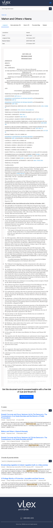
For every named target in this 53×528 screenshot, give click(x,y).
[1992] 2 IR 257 (21, 173)
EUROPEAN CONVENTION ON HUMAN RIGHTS (19, 98)
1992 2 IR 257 (21, 110)
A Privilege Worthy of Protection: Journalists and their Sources (22, 478)
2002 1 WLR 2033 (38, 160)
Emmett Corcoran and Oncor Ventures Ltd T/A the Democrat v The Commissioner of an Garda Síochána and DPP (24, 438)
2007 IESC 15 (39, 128)
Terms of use (18, 524)
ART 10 (14, 100)
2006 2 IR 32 (23, 117)
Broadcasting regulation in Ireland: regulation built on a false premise (24, 465)
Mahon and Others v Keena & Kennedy (14, 431)
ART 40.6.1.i (18, 96)
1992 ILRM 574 (30, 110)
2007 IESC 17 (39, 119)
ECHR (38, 154)
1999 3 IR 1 (22, 114)
